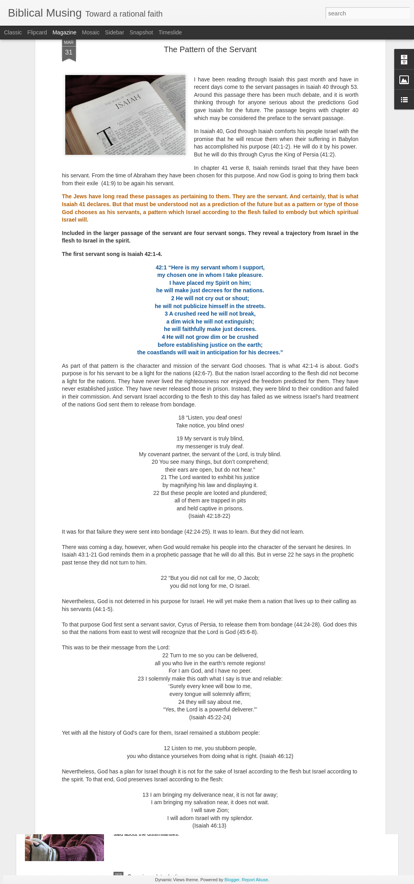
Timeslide (170, 32)
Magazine (65, 32)
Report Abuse (255, 879)
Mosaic (90, 32)
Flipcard (37, 32)
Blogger (232, 879)
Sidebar (114, 32)
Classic (13, 32)
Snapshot (141, 32)
